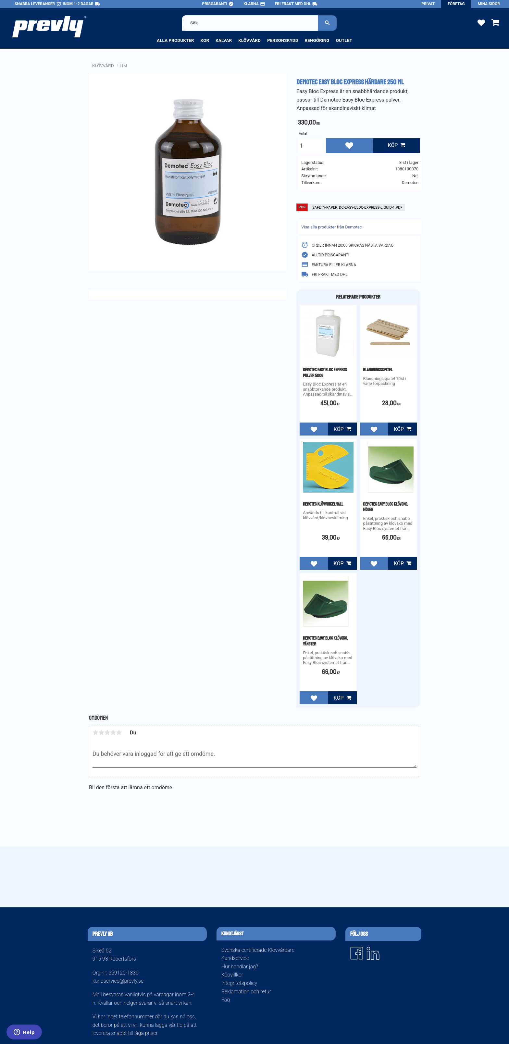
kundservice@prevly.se (118, 981)
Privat (428, 4)
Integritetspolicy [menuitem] (239, 983)
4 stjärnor (113, 732)
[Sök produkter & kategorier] (250, 23)
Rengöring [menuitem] (316, 40)
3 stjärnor (107, 732)
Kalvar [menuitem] (224, 40)
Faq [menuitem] (225, 1000)
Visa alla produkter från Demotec (331, 227)
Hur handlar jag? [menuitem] (239, 967)
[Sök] (327, 23)
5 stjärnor (119, 732)
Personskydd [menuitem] (282, 40)
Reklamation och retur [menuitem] (246, 992)
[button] (481, 22)
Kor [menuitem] (205, 40)
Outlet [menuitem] (344, 40)
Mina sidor (489, 4)
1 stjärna (95, 732)
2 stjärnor (101, 732)
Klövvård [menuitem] (249, 40)
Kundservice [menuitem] (235, 958)
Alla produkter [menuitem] (175, 40)
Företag (456, 4)
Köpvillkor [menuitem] (232, 975)
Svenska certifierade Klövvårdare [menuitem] (257, 950)
